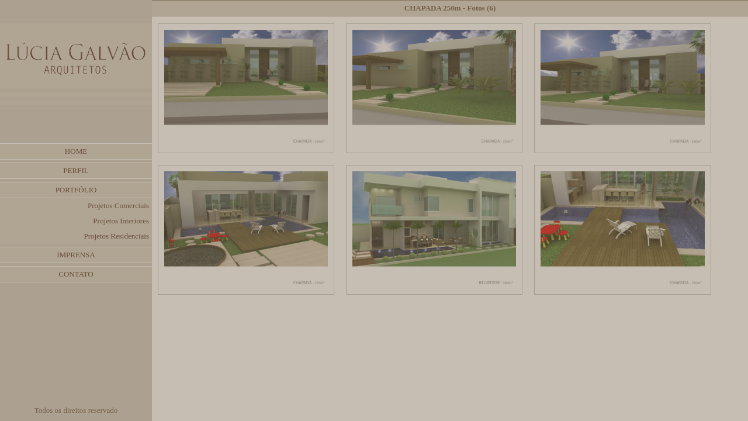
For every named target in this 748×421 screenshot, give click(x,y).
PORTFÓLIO (76, 189)
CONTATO (75, 274)
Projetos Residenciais (116, 236)
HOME (76, 151)
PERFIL (75, 170)
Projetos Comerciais (118, 205)
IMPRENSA (76, 254)
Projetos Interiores (121, 220)
